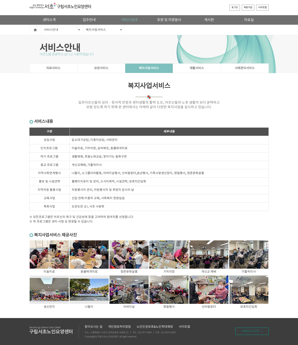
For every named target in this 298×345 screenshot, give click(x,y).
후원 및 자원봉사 (169, 20)
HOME (35, 30)
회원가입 (248, 7)
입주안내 (89, 20)
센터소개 (49, 20)
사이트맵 (262, 7)
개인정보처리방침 (119, 326)
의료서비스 (53, 68)
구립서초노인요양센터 (51, 331)
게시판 (209, 20)
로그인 (234, 7)
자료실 (249, 20)
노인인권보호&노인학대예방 (155, 326)
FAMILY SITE (252, 331)
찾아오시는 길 (93, 326)
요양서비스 (101, 68)
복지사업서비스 (104, 30)
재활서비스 (197, 68)
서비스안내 (129, 20)
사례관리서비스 (245, 68)
